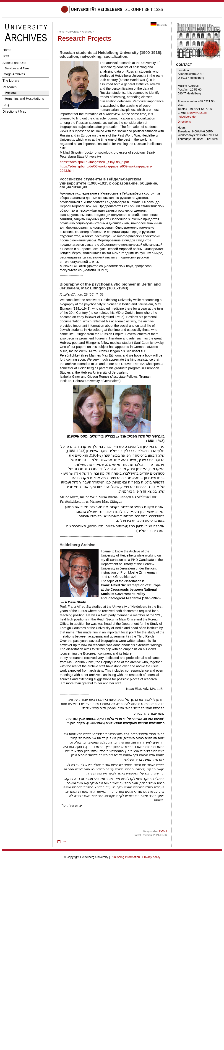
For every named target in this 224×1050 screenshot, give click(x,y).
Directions (184, 121)
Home (7, 50)
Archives (87, 31)
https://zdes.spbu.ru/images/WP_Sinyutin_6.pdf (94, 162)
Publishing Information (125, 857)
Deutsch (159, 25)
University (73, 31)
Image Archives (14, 74)
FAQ (6, 105)
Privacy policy (151, 857)
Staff (6, 56)
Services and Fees (17, 68)
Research (10, 87)
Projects (10, 92)
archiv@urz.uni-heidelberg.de (193, 114)
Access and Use (14, 63)
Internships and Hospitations (23, 98)
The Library (11, 80)
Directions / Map (14, 111)
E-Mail (163, 831)
